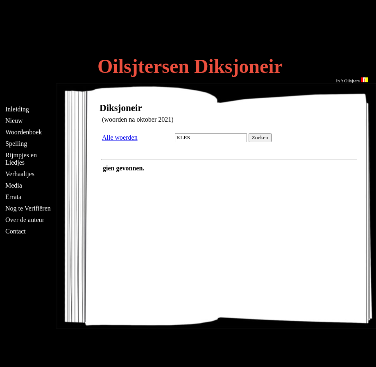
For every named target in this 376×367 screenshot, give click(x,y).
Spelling (16, 143)
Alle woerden (120, 137)
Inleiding (17, 109)
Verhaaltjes (19, 173)
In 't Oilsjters (352, 80)
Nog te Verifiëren (28, 208)
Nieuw (14, 120)
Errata (13, 196)
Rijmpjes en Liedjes (21, 159)
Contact (15, 231)
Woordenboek (23, 132)
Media (13, 185)
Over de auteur (24, 219)
